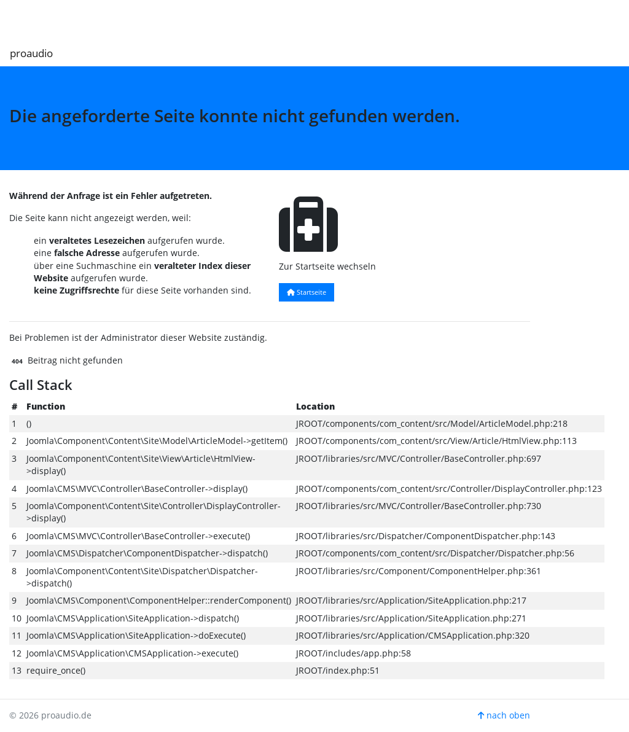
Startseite (306, 292)
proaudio (31, 53)
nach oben (504, 715)
